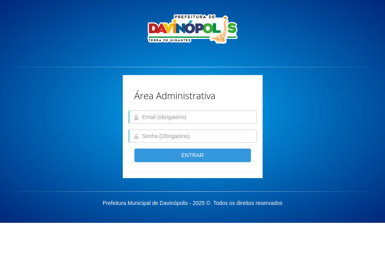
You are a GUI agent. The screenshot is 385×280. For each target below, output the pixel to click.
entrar (192, 155)
